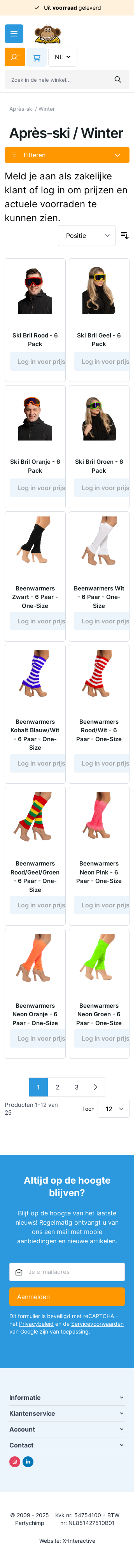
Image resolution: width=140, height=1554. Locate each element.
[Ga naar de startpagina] (47, 34)
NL (63, 57)
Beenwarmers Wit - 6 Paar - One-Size (99, 597)
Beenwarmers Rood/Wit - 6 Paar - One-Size (99, 730)
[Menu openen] (14, 33)
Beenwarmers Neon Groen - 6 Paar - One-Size (99, 1014)
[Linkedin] (28, 1461)
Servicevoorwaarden (97, 1323)
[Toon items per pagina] (114, 1109)
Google (29, 1331)
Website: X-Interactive (67, 1540)
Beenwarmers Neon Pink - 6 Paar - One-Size (99, 872)
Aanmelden (33, 1297)
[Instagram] (14, 1461)
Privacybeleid (36, 1323)
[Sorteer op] (87, 235)
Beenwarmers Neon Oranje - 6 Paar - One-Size (35, 1014)
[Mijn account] (15, 57)
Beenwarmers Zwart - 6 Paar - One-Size (35, 597)
